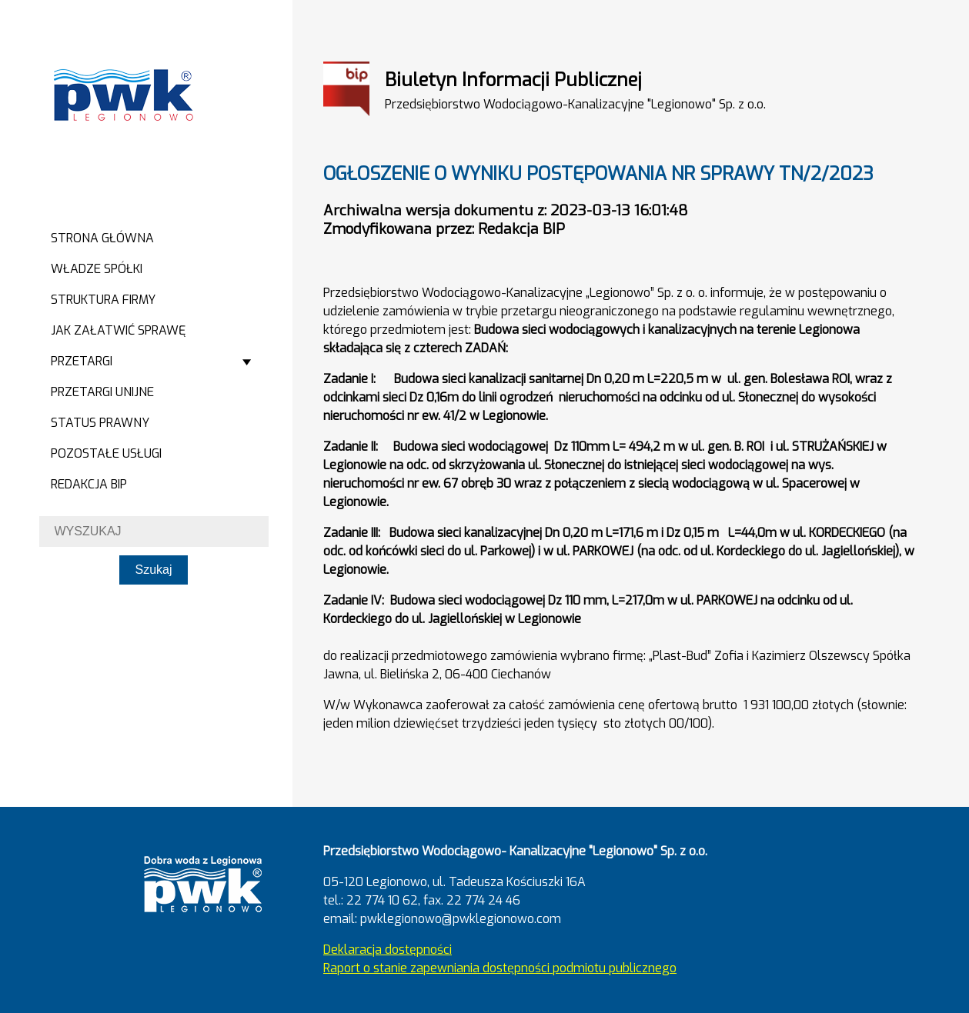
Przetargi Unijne (102, 392)
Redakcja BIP (89, 484)
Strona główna (102, 238)
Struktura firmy (103, 300)
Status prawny (100, 423)
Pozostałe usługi (106, 453)
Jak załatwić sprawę (118, 330)
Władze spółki (96, 269)
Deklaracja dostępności (387, 949)
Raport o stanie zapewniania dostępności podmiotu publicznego (500, 968)
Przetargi (81, 361)
